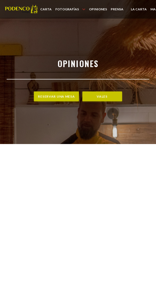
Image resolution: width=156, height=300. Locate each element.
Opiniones (98, 9)
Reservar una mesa (56, 96)
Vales (102, 96)
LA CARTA (139, 9)
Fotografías (70, 9)
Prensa (117, 9)
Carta (46, 9)
